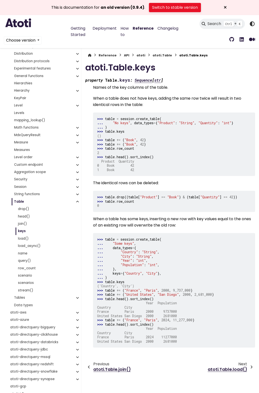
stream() (25, 290)
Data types (23, 305)
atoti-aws (18, 312)
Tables (19, 297)
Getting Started (78, 31)
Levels (19, 113)
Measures (22, 150)
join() (22, 223)
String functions (27, 194)
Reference (143, 28)
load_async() (29, 246)
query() (24, 260)
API (126, 55)
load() (23, 238)
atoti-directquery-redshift (32, 364)
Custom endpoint (28, 164)
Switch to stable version (175, 7)
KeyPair (20, 98)
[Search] (222, 24)
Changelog (167, 28)
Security (20, 179)
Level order (23, 157)
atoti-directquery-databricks (34, 342)
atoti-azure (19, 319)
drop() (23, 209)
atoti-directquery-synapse (32, 379)
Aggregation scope (30, 172)
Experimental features (32, 68)
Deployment (105, 28)
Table (19, 201)
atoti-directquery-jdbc (29, 349)
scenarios (26, 282)
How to (125, 31)
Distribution (23, 53)
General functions (28, 76)
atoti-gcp (18, 386)
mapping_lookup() (29, 120)
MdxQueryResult (27, 135)
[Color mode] (252, 24)
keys (22, 231)
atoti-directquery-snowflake (34, 371)
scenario (25, 275)
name (22, 253)
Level (18, 105)
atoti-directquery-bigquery (32, 327)
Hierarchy (22, 90)
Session (20, 186)
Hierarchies (23, 83)
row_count (27, 268)
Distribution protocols (32, 61)
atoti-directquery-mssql (30, 357)
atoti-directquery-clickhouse (34, 334)
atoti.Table (162, 55)
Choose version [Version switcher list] (21, 40)
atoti (141, 55)
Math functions (26, 127)
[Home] (89, 55)
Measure (21, 142)
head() (24, 216)
